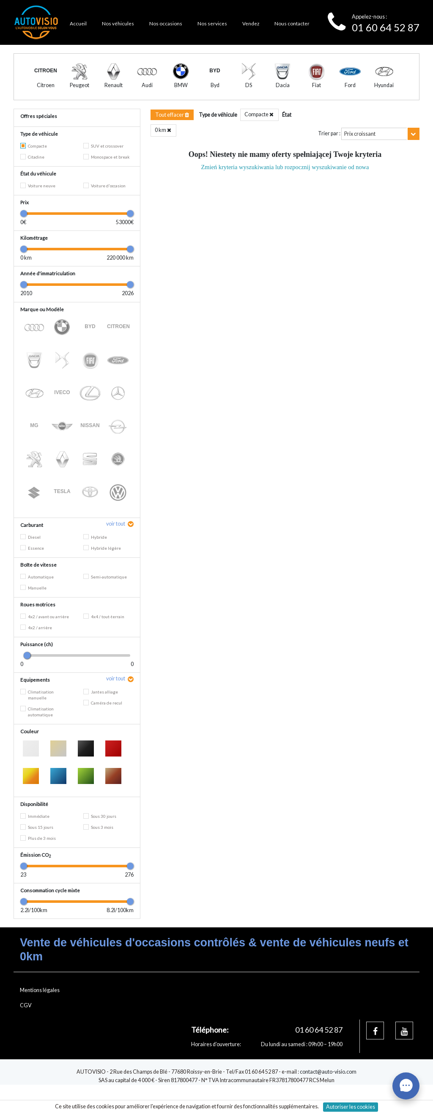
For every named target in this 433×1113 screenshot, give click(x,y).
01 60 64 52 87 (385, 27)
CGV (26, 1022)
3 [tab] (230, 103)
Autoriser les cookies (350, 1107)
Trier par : (329, 150)
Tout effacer (172, 132)
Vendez (250, 23)
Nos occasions (165, 23)
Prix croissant (359, 151)
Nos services (212, 23)
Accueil (78, 23)
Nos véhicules (118, 23)
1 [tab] (203, 103)
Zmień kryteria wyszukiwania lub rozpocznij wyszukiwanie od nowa (285, 184)
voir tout (116, 540)
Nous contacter (292, 23)
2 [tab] (216, 103)
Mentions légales (40, 1007)
